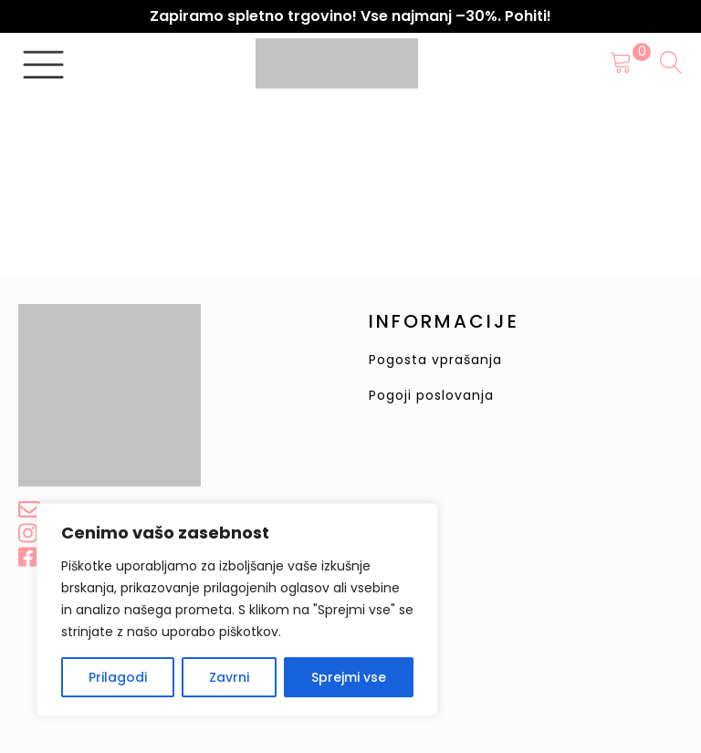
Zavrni (229, 677)
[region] (237, 609)
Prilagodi (118, 677)
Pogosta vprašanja (435, 360)
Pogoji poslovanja (431, 396)
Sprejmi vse (348, 677)
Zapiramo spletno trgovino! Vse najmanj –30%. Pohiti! (350, 15)
